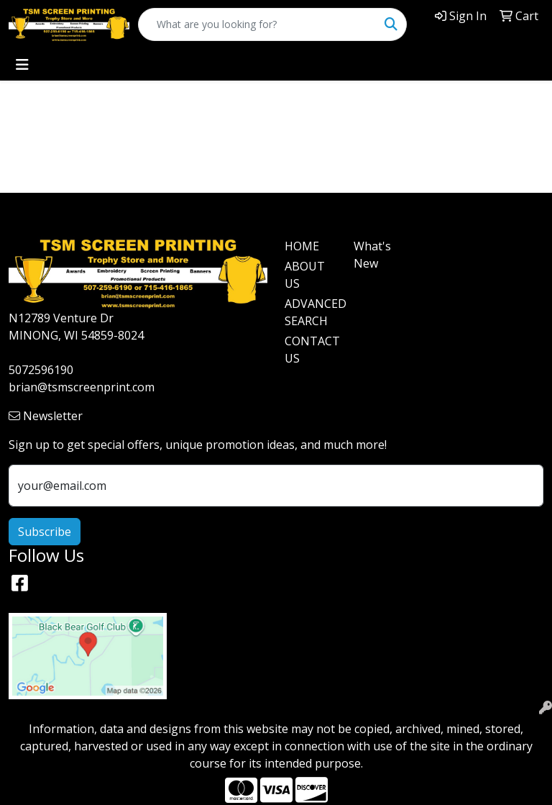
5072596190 (41, 370)
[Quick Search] (257, 24)
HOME (302, 246)
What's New (372, 254)
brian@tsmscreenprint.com (82, 387)
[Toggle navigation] (22, 65)
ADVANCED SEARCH (310, 312)
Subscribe (44, 532)
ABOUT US (305, 274)
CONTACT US (310, 349)
